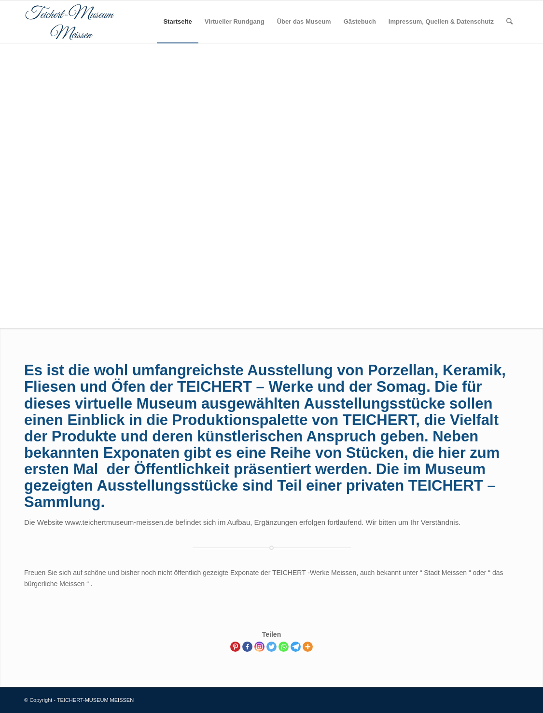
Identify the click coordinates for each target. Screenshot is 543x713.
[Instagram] (259, 647)
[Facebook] (247, 647)
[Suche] (509, 21)
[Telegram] (296, 647)
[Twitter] (271, 647)
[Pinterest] (235, 647)
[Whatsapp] (283, 647)
